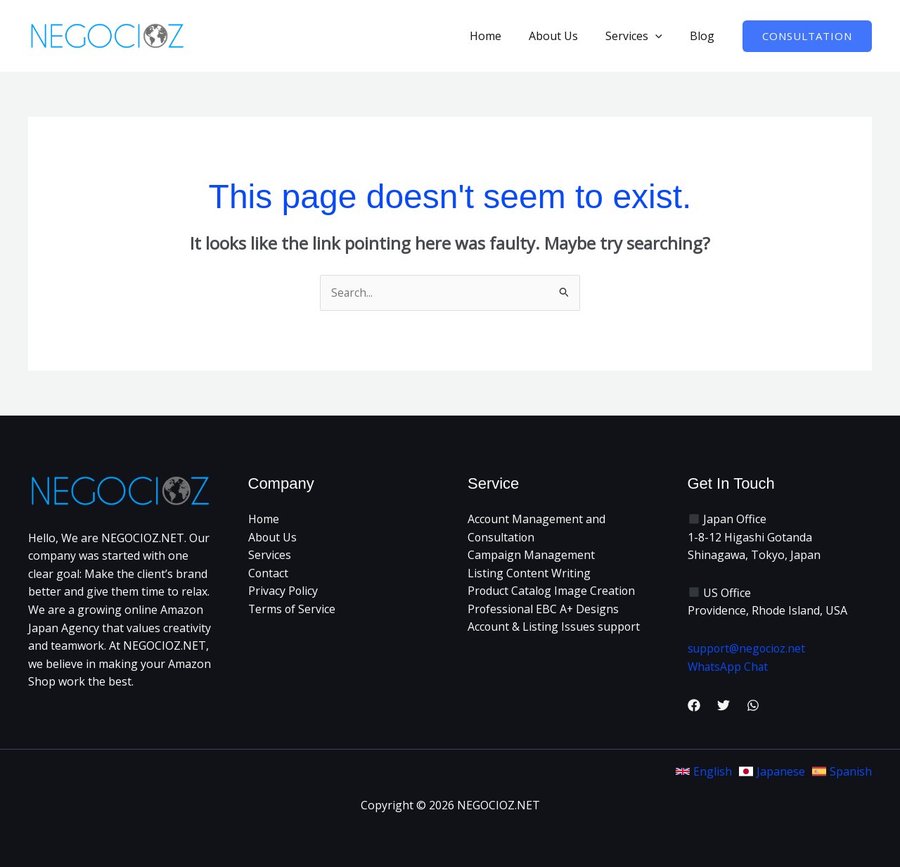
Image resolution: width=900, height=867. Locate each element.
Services (641, 36)
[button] (663, 36)
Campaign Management (531, 555)
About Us (566, 36)
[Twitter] (723, 706)
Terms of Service (292, 609)
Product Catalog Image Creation (552, 591)
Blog (705, 36)
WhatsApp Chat (729, 666)
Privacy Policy (283, 591)
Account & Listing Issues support (554, 627)
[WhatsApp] (753, 706)
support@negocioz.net (748, 649)
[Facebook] (694, 706)
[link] (704, 771)
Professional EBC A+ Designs (544, 609)
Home (503, 36)
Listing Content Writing (529, 573)
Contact (268, 573)
